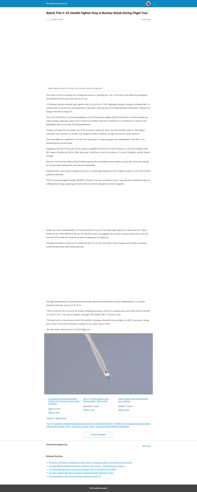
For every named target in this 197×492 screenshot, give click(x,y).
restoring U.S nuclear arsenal (83, 426)
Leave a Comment (98, 435)
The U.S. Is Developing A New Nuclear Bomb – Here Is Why (96, 400)
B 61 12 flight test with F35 (101, 424)
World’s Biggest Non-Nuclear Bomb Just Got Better (133, 400)
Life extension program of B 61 (58, 426)
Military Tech (54, 412)
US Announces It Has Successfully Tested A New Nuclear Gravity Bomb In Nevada (63, 401)
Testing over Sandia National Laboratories (112, 426)
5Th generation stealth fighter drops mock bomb (70, 424)
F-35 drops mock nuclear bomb (137, 424)
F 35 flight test (118, 424)
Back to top (146, 446)
